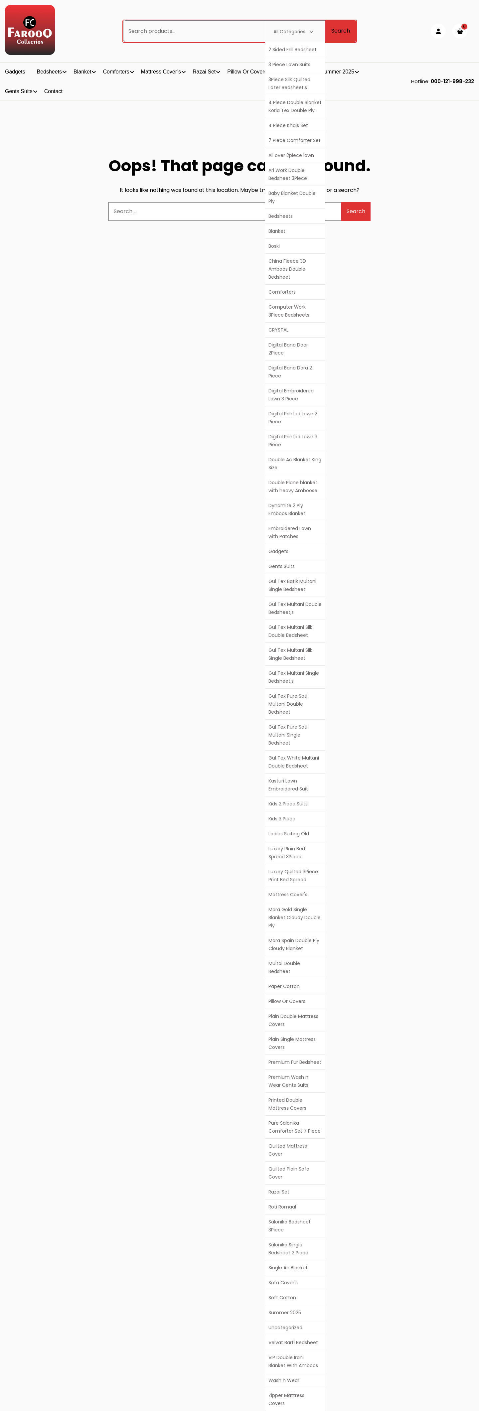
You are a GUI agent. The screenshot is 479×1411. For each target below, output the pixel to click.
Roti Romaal (282, 1206)
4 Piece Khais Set (288, 125)
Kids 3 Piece (281, 818)
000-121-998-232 (452, 81)
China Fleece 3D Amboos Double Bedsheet (287, 269)
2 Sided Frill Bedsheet (292, 49)
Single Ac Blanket (288, 1267)
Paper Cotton (284, 986)
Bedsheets (280, 216)
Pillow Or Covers (286, 1001)
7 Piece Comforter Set (294, 140)
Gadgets (278, 551)
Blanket (276, 231)
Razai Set (278, 1192)
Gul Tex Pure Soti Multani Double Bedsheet (287, 704)
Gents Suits (281, 566)
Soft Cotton (282, 1297)
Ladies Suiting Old (288, 833)
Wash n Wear (283, 1380)
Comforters (282, 292)
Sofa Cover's (283, 1282)
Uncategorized (285, 1327)
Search (340, 31)
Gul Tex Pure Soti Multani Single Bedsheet (287, 735)
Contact (53, 91)
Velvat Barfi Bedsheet (293, 1342)
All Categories (293, 31)
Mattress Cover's (287, 894)
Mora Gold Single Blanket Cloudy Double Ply (294, 917)
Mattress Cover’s (161, 71)
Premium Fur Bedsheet (294, 1062)
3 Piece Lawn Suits (289, 64)
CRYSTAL (278, 330)
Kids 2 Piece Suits (288, 803)
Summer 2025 (284, 1312)
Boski (274, 246)
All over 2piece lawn (291, 155)
